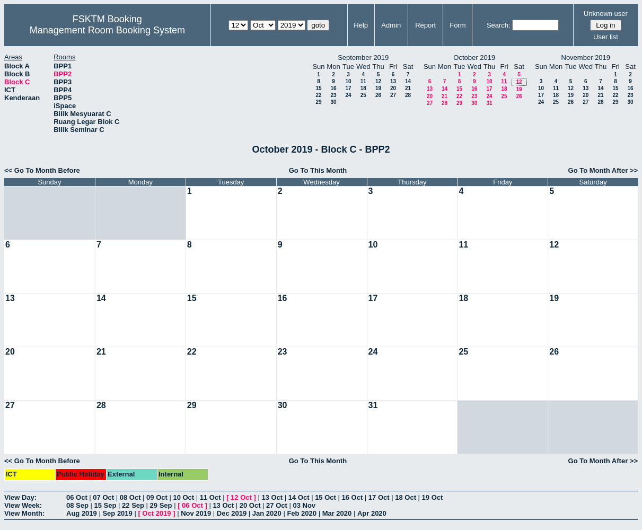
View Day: (20, 497)
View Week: (23, 505)
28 (408, 95)
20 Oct (250, 505)
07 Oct (103, 497)
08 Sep (77, 505)
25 (363, 95)
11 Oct (210, 497)
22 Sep (133, 505)
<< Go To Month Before (42, 170)
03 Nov (304, 505)
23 (333, 95)
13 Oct (272, 497)
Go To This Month (318, 170)
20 (393, 88)
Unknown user (606, 13)
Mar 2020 (337, 513)
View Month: (24, 513)
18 (363, 88)
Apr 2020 (371, 513)
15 (318, 88)
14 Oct (299, 497)
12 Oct (241, 497)
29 (318, 102)
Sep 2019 (117, 513)
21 (408, 88)
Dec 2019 (232, 513)
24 (348, 95)
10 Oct (183, 497)
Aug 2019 (81, 513)
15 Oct (325, 497)
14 (408, 81)
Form (457, 25)
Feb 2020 (301, 513)
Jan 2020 (267, 513)
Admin (391, 25)
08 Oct (130, 497)
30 (333, 102)
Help (361, 25)
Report (425, 25)
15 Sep (105, 505)
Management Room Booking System (107, 30)
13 (393, 81)
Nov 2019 (196, 513)
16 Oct (352, 497)
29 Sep (161, 505)
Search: (499, 25)
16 (333, 88)
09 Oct (157, 497)
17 (348, 88)
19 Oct (432, 497)
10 (348, 81)
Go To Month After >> (603, 170)
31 (489, 103)
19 (378, 88)
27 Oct (276, 505)
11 (363, 81)
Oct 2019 (156, 513)
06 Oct (76, 497)
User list (605, 37)
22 (318, 95)
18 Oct (405, 497)
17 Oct (379, 497)
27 (393, 95)
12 (378, 81)
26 (378, 95)
